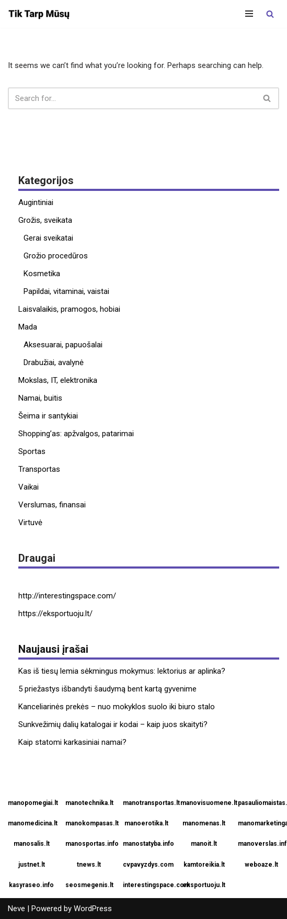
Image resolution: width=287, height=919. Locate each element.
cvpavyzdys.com (148, 864)
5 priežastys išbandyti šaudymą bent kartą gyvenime (107, 689)
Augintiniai (35, 202)
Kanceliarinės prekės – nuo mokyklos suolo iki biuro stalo (116, 706)
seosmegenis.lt (89, 885)
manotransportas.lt (148, 803)
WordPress (93, 908)
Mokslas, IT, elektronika (57, 380)
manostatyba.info (148, 843)
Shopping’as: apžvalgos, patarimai (76, 433)
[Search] (270, 14)
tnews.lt (89, 864)
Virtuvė (30, 522)
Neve (16, 908)
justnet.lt (31, 864)
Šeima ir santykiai (48, 416)
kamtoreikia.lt (204, 864)
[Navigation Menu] (249, 13)
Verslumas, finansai (52, 504)
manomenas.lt (203, 823)
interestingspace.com (148, 885)
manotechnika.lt (89, 803)
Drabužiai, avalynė (54, 362)
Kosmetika (42, 273)
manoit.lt (204, 843)
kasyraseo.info (31, 885)
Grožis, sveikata (45, 220)
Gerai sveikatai (48, 238)
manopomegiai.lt (33, 803)
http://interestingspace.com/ (67, 595)
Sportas (31, 451)
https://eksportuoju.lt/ (55, 613)
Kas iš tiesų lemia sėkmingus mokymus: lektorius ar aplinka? (121, 671)
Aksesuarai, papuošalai (63, 344)
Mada (27, 327)
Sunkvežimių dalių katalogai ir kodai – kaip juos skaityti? (113, 724)
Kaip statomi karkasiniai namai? (72, 742)
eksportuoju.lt (203, 885)
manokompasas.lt (90, 823)
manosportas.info (90, 843)
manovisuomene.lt (205, 803)
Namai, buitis (40, 398)
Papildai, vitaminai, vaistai (66, 291)
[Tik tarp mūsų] (39, 13)
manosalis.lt (32, 843)
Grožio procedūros (56, 255)
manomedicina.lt (33, 823)
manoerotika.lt (146, 823)
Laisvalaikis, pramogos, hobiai (69, 309)
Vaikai (28, 487)
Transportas (39, 469)
